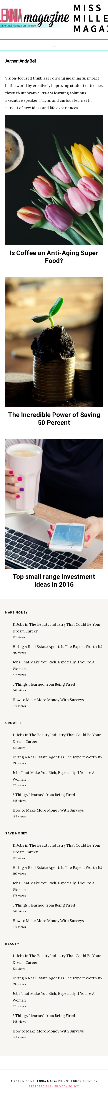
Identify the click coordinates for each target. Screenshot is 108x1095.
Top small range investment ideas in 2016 (54, 580)
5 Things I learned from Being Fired (44, 684)
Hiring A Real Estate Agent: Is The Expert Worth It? (58, 646)
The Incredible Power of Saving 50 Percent (54, 418)
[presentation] (54, 180)
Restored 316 (40, 1086)
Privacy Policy (67, 1086)
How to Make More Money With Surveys (48, 699)
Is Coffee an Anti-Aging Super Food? (54, 256)
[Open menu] (54, 45)
